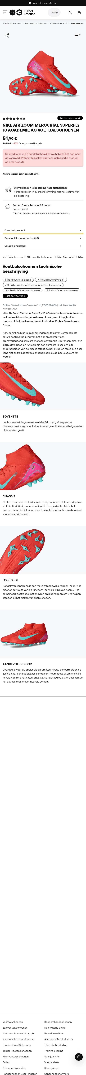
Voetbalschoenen (12, 23)
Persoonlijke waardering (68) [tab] (22, 238)
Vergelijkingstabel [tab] (15, 245)
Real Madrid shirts (54, 1027)
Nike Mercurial (59, 23)
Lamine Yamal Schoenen (17, 1045)
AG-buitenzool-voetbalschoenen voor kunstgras (33, 284)
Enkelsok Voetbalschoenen (62, 290)
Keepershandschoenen (58, 1021)
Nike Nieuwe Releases (18, 279)
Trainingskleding (53, 1050)
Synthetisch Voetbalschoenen (22, 290)
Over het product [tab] (15, 230)
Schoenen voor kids (14, 1068)
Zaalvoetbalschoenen (15, 1027)
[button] (38, 174)
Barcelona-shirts (53, 1033)
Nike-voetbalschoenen (36, 23)
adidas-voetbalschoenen (17, 1050)
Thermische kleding (55, 1045)
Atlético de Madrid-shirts (58, 1039)
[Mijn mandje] (79, 12)
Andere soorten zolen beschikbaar (21, 174)
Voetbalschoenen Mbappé (18, 1033)
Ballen (6, 1062)
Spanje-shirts (52, 1056)
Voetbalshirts (51, 1062)
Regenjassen (51, 1068)
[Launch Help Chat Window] (79, 1057)
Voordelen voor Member (43, 3)
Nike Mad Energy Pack (51, 279)
